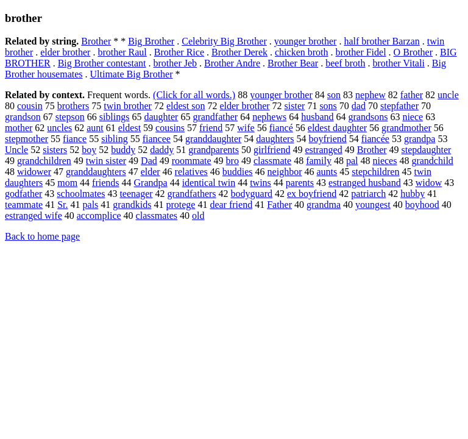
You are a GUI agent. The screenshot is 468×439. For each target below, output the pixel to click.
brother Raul (122, 52)
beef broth (345, 63)
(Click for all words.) (194, 95)
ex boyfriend (311, 193)
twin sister (106, 160)
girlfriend (272, 150)
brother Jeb (175, 63)
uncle (448, 95)
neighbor (285, 171)
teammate (24, 204)
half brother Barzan (381, 41)
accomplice (99, 215)
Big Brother (151, 41)
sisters (55, 150)
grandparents (213, 150)
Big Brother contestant (102, 63)
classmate (272, 160)
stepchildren (375, 171)
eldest (129, 128)
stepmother (26, 139)
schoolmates (81, 193)
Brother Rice (179, 52)
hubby (412, 193)
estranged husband (364, 182)
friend (210, 128)
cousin (30, 106)
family (319, 160)
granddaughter (213, 139)
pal (352, 160)
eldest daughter (337, 128)
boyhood (422, 204)
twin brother (128, 106)
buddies (237, 171)
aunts (326, 171)
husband (317, 117)
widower (34, 171)
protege (180, 204)
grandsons (368, 117)
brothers (73, 106)
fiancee (157, 139)
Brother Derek (239, 52)
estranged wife (33, 215)
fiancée (375, 139)
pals (91, 204)
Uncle (16, 150)
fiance (75, 139)
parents (300, 182)
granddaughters (96, 171)
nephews (269, 117)
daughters (275, 139)
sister (295, 106)
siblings (114, 117)
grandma (324, 204)
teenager (135, 193)
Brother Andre (232, 63)
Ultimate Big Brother (131, 74)
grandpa (420, 139)
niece (412, 117)
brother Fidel (361, 52)
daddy (162, 150)
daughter (161, 117)
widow (429, 182)
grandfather (215, 117)
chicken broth (301, 52)
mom (67, 182)
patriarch (368, 193)
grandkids (132, 204)
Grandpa (151, 182)
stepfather (399, 106)
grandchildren (44, 160)
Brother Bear (293, 63)
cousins (170, 128)
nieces (384, 160)
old (198, 215)
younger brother (305, 41)
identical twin (209, 182)
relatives (191, 171)
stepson (70, 117)
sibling (114, 139)
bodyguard (251, 193)
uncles (59, 128)
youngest (373, 204)
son (334, 95)
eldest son (185, 106)
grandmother (406, 128)
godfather (23, 193)
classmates (156, 215)
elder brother (65, 52)
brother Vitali (398, 63)
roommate (191, 160)
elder (150, 171)
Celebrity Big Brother (224, 41)
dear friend (231, 204)
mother (18, 128)
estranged (323, 150)
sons (327, 106)
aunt (95, 128)
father (411, 95)
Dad (149, 160)
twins (260, 182)
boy (89, 150)
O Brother (413, 52)
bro (232, 160)
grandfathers (192, 193)
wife (245, 128)
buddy (123, 150)
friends (105, 182)
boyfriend (328, 139)
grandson (23, 117)
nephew (370, 95)
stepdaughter (427, 150)
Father (279, 204)
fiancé (281, 128)
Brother (96, 41)
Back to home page (42, 236)
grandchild (432, 160)
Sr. (62, 204)
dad (359, 106)
